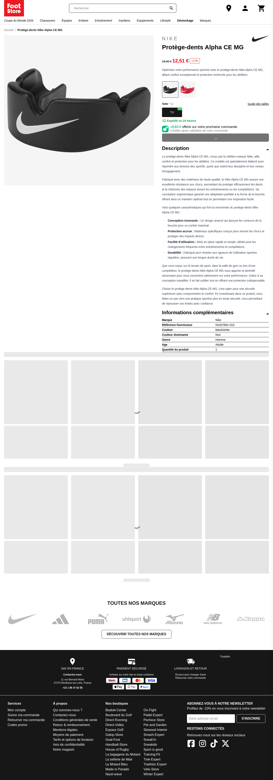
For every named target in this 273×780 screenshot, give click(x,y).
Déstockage (185, 20)
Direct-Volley (114, 725)
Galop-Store (114, 734)
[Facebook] (191, 744)
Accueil (8, 30)
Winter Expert (153, 774)
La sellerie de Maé (118, 759)
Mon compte (17, 710)
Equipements (145, 20)
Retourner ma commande (26, 720)
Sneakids (150, 744)
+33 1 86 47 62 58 (73, 687)
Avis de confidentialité (69, 744)
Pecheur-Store (154, 720)
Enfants (83, 20)
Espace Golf (114, 730)
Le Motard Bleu (116, 764)
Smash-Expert (154, 734)
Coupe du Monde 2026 (18, 20)
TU (176, 111)
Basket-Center (115, 710)
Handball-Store (116, 744)
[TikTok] (214, 744)
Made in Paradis (117, 769)
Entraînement (103, 20)
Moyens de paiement (68, 734)
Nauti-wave (113, 774)
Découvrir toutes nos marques (136, 634)
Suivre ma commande (24, 715)
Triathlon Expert (155, 764)
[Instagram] (202, 744)
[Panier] (261, 8)
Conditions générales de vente (75, 720)
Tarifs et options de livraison (73, 739)
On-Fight (150, 710)
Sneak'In (150, 739)
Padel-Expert (153, 715)
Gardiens (124, 20)
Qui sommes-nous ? (67, 710)
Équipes (67, 20)
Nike (215, 39)
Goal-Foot (112, 739)
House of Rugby (117, 749)
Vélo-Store (151, 769)
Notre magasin (63, 749)
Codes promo (17, 725)
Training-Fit (152, 754)
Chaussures (47, 20)
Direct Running (116, 720)
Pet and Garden (155, 725)
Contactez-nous (72, 674)
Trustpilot (225, 656)
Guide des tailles (258, 104)
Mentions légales (65, 730)
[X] (225, 744)
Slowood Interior (155, 730)
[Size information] (172, 103)
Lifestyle (165, 20)
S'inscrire (251, 718)
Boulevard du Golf (118, 715)
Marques (205, 20)
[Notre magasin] (229, 8)
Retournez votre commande (190, 677)
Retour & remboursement (71, 725)
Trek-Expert (152, 759)
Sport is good (153, 749)
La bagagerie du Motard (122, 754)
